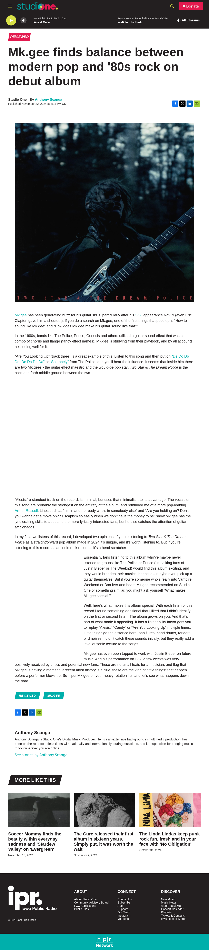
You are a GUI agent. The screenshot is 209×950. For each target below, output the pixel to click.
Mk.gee (21, 315)
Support (123, 909)
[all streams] (188, 20)
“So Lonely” (59, 362)
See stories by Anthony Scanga (41, 754)
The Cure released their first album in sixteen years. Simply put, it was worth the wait (103, 841)
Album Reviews (171, 905)
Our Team (124, 912)
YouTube (123, 918)
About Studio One (85, 899)
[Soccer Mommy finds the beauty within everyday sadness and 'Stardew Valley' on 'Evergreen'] (39, 810)
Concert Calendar (172, 909)
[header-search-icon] (172, 6)
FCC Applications (85, 905)
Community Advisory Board (91, 902)
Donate (192, 6)
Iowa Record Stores (173, 918)
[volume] (23, 20)
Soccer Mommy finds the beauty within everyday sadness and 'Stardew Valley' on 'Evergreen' (34, 841)
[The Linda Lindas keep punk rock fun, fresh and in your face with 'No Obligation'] (170, 810)
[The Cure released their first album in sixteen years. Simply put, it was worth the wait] (104, 810)
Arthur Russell (26, 511)
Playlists (166, 912)
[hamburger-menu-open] (10, 6)
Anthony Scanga (48, 100)
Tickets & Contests (173, 915)
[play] (11, 20)
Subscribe (124, 902)
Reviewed (19, 37)
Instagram (124, 915)
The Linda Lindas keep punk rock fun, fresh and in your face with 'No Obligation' (169, 839)
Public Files (81, 909)
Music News (168, 902)
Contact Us (125, 899)
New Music (168, 899)
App (120, 905)
